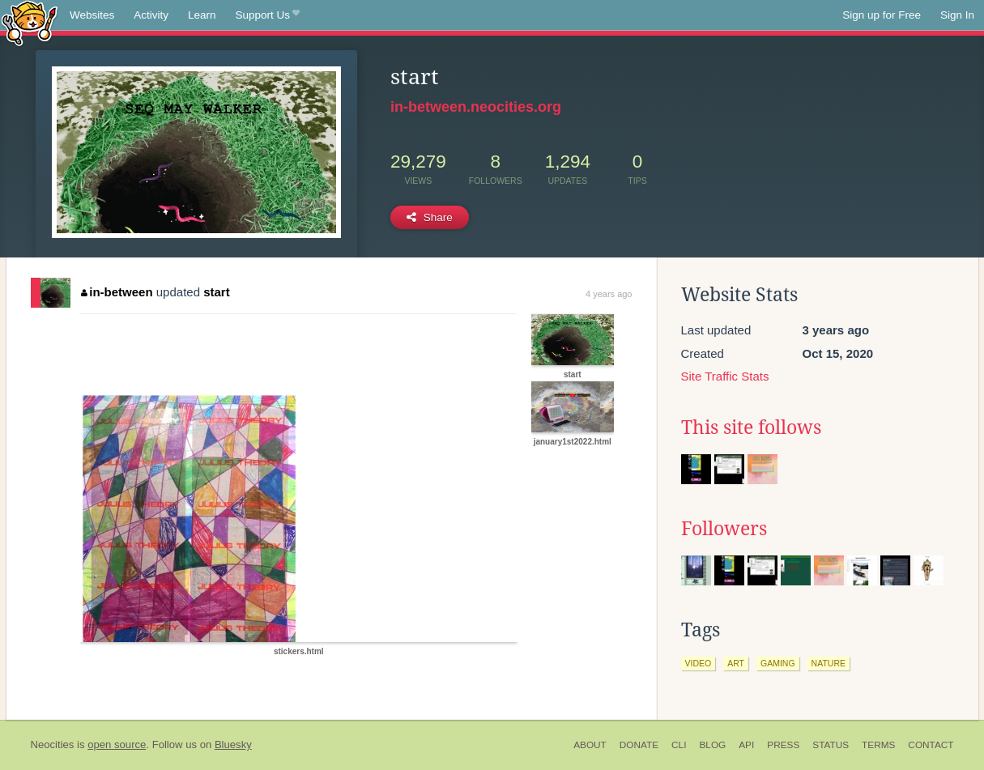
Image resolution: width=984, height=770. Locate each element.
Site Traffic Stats (725, 376)
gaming (777, 663)
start (216, 292)
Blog (712, 745)
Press (783, 745)
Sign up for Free (881, 15)
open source (116, 744)
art (735, 663)
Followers (724, 528)
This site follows (751, 427)
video (698, 663)
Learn (202, 15)
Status (830, 745)
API (746, 745)
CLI (678, 745)
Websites (92, 15)
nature (828, 663)
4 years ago (609, 294)
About (590, 745)
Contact (930, 745)
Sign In (957, 15)
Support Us (268, 15)
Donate (639, 745)
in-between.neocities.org (475, 107)
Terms (878, 745)
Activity (151, 15)
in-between (117, 292)
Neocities (53, 744)
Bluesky (233, 744)
